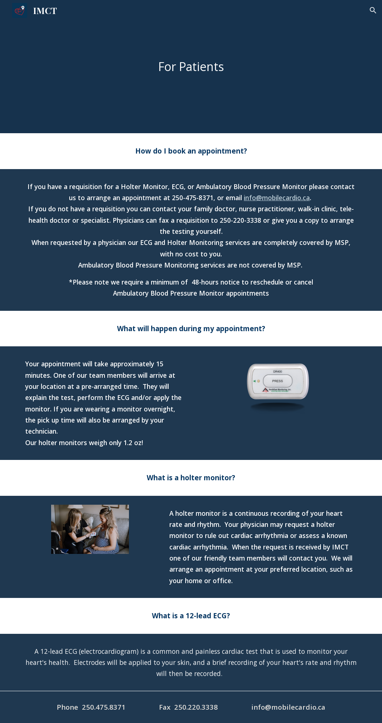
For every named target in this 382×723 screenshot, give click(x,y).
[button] (373, 10)
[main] (191, 66)
